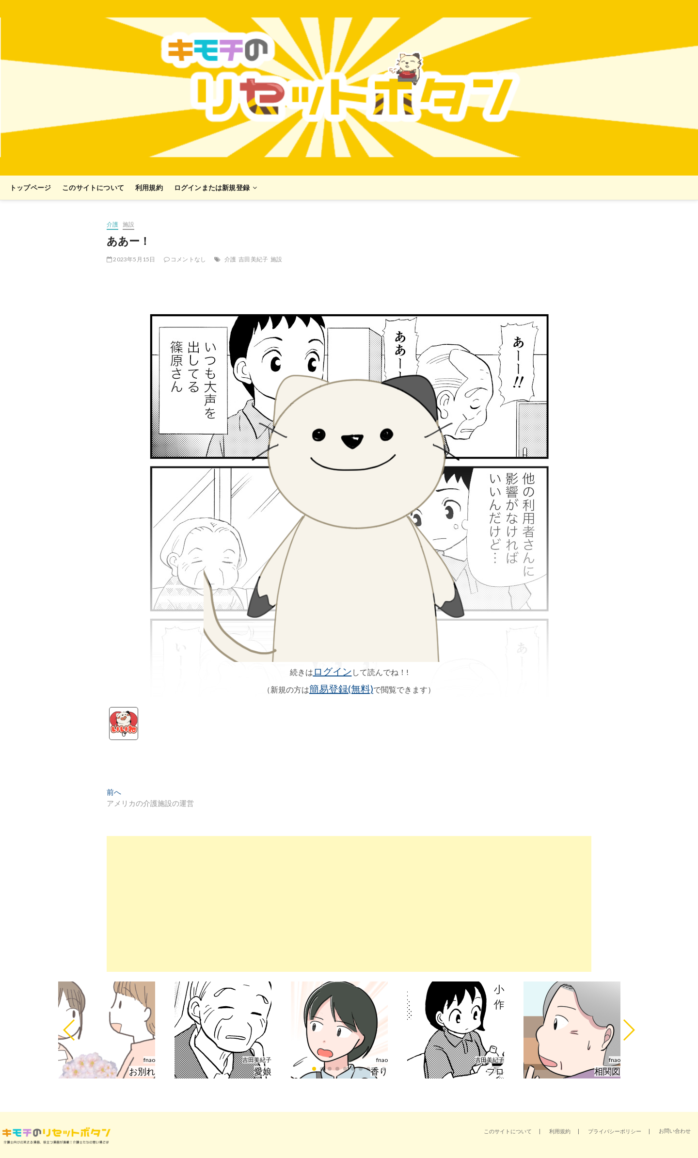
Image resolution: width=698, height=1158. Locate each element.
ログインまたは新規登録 (212, 187)
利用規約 (149, 187)
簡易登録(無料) (341, 688)
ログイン (332, 671)
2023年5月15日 (131, 259)
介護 (112, 224)
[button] (69, 1030)
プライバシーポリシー (614, 1131)
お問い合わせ (675, 1130)
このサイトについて (93, 187)
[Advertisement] (349, 904)
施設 (128, 224)
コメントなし (185, 259)
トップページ (30, 187)
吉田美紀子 (253, 259)
